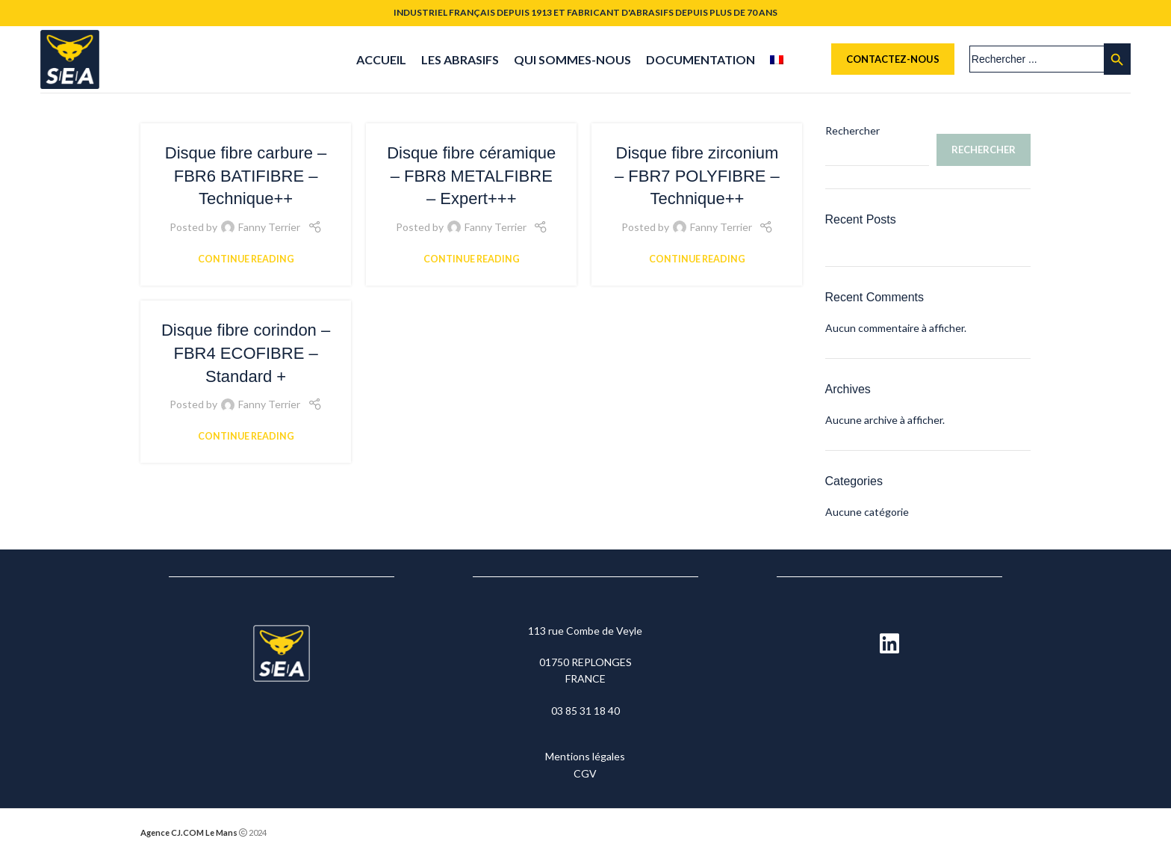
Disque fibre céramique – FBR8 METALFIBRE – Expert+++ (471, 176)
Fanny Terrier (269, 227)
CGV (585, 773)
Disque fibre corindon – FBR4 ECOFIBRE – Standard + (245, 353)
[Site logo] (69, 58)
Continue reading (246, 259)
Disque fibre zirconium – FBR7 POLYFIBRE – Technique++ (697, 176)
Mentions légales (585, 757)
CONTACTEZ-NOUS (892, 59)
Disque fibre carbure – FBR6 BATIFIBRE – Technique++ (245, 176)
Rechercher (852, 130)
